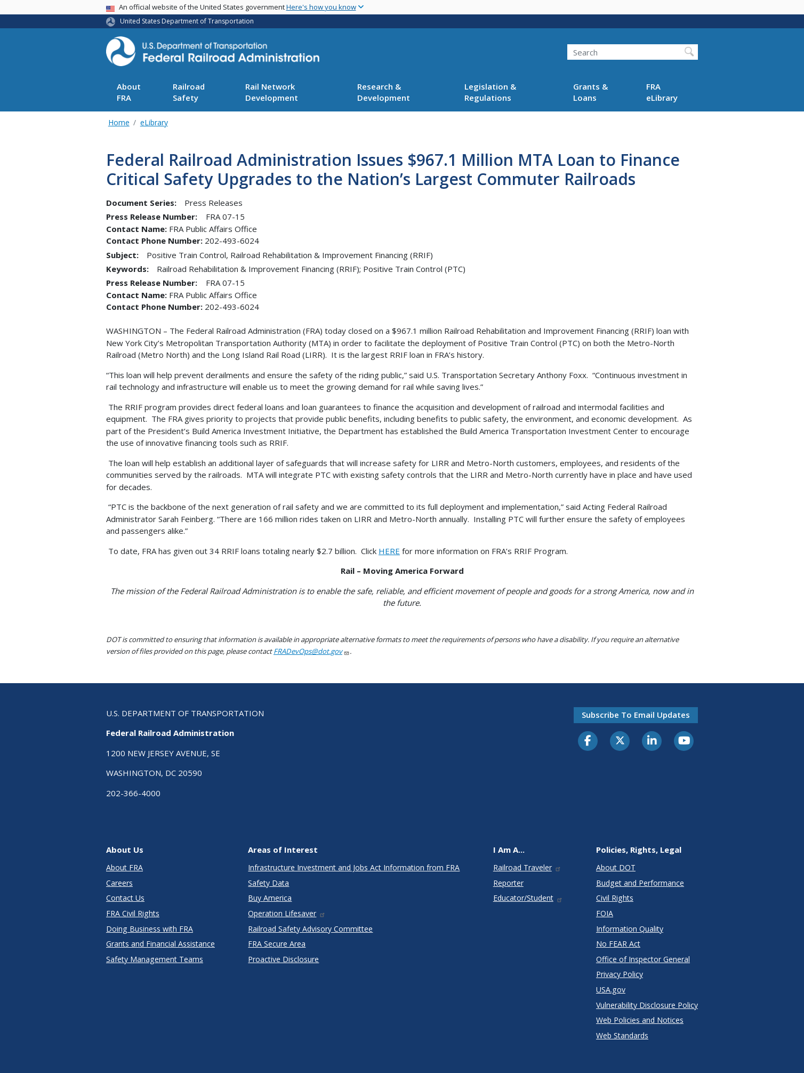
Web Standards (622, 1035)
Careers (119, 883)
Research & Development (383, 92)
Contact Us (125, 898)
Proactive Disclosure (283, 959)
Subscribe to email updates (636, 714)
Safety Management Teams (154, 959)
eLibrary (154, 122)
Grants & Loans (590, 92)
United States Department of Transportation (187, 21)
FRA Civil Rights (132, 913)
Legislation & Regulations (490, 92)
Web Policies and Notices (640, 1020)
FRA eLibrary (662, 92)
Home (119, 122)
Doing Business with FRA (149, 929)
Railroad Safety (189, 92)
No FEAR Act (618, 944)
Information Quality (629, 929)
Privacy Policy (619, 974)
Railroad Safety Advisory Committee (310, 929)
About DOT (616, 867)
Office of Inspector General (643, 959)
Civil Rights (614, 898)
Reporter (508, 883)
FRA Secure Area (276, 944)
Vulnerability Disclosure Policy (647, 1005)
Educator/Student (528, 898)
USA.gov (610, 989)
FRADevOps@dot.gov (312, 651)
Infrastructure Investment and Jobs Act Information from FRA (354, 867)
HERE (389, 551)
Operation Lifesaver (287, 913)
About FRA (129, 92)
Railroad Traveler (527, 867)
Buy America (270, 898)
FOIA (604, 913)
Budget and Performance (640, 883)
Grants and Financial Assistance (160, 944)
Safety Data (268, 883)
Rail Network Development (271, 92)
